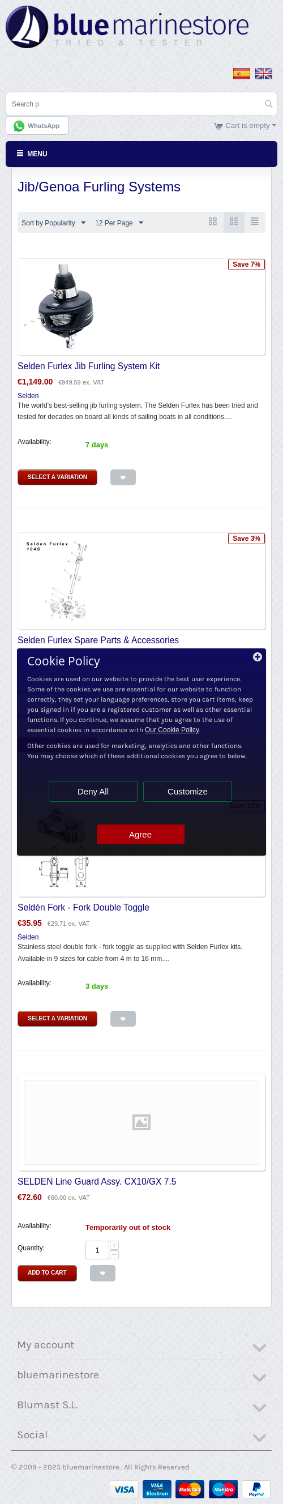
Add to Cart (47, 1273)
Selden (28, 396)
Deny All (93, 791)
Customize (188, 791)
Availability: (35, 442)
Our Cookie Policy (172, 730)
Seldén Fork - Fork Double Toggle (83, 907)
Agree (140, 834)
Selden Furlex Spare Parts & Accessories (98, 640)
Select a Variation (57, 477)
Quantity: (31, 1248)
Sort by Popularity (53, 223)
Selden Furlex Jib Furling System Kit (89, 366)
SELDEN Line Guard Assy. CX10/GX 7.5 (97, 1181)
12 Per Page (119, 223)
